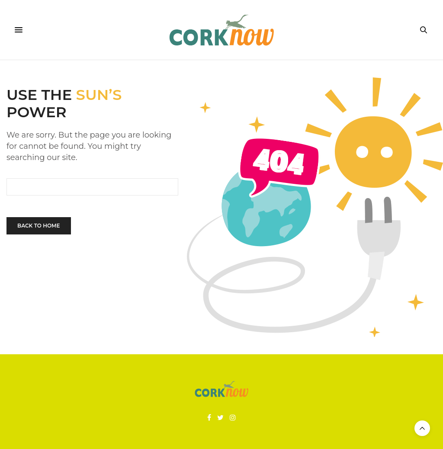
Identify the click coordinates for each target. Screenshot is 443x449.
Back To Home (38, 225)
